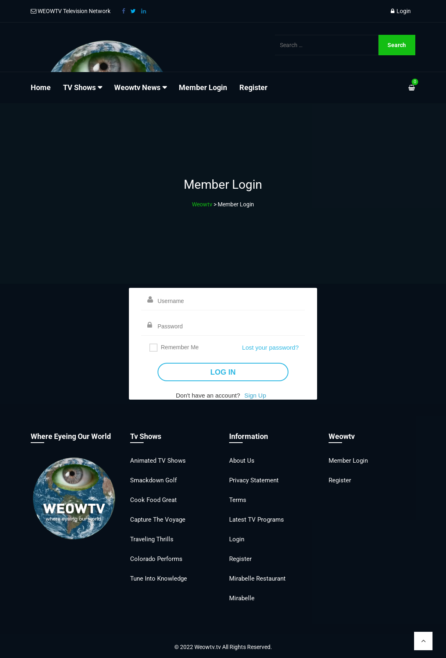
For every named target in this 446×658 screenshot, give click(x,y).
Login (401, 11)
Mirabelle (242, 598)
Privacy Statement (254, 480)
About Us (242, 460)
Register (253, 87)
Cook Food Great (153, 500)
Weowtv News (137, 87)
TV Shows (79, 87)
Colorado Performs (156, 559)
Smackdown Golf (153, 480)
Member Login (203, 87)
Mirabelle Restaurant (257, 578)
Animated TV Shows (158, 460)
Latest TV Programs (256, 519)
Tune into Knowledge (158, 578)
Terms (237, 500)
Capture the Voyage (157, 519)
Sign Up (255, 395)
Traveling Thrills (151, 539)
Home (41, 87)
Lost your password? (270, 347)
